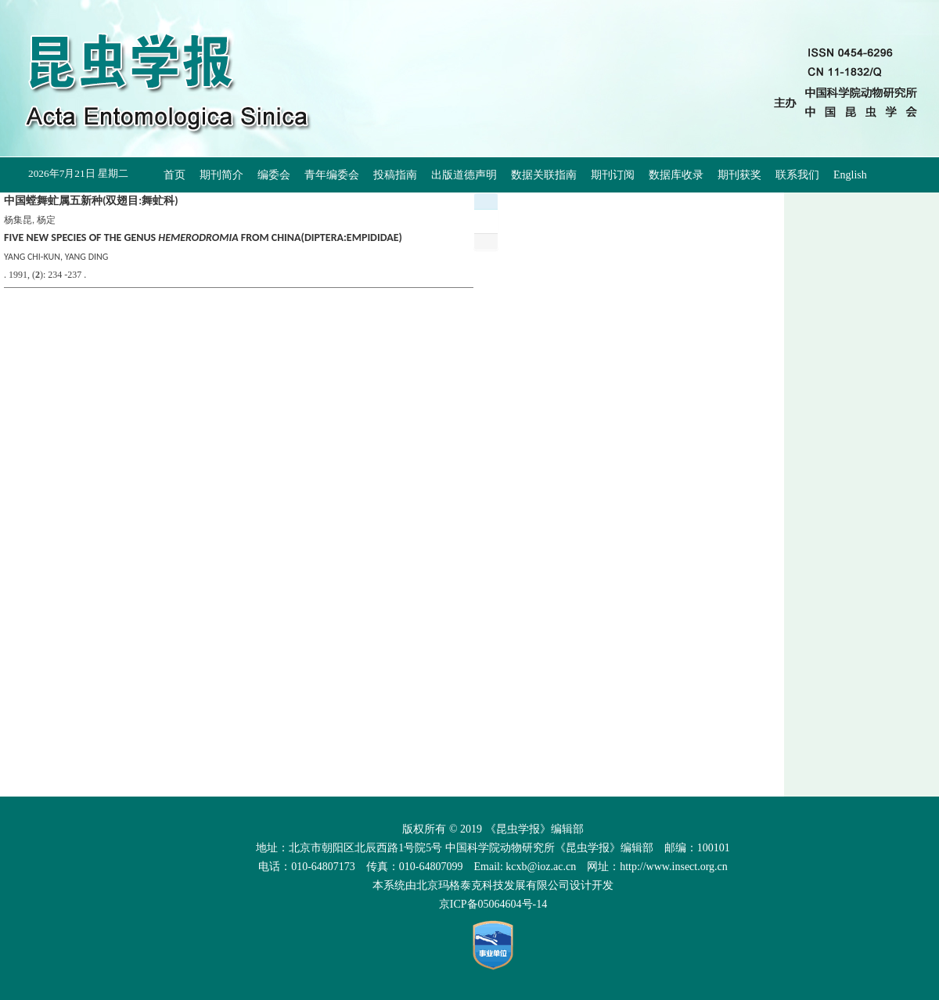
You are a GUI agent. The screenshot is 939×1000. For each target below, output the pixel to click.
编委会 (273, 175)
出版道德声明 (464, 175)
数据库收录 (676, 175)
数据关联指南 (544, 175)
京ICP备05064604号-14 (493, 904)
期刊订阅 (613, 175)
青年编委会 (331, 175)
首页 (174, 175)
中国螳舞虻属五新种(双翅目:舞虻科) (91, 200)
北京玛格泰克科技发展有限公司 (493, 885)
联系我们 (797, 175)
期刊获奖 (739, 175)
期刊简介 (221, 175)
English (850, 175)
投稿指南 (395, 175)
